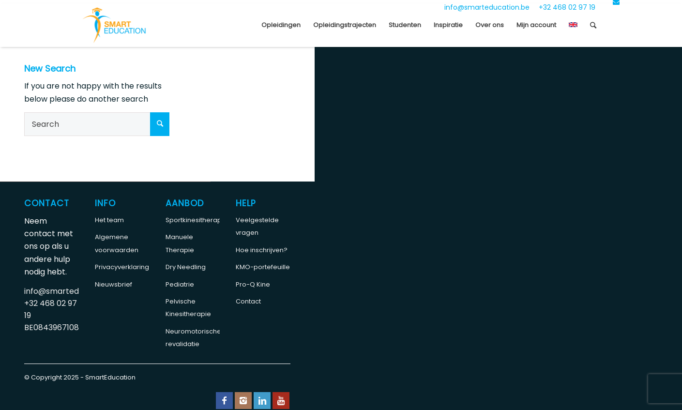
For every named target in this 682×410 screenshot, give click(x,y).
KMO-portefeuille (263, 267)
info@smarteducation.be (487, 7)
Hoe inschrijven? (262, 250)
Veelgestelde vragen (257, 226)
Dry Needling (186, 267)
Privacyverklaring (122, 267)
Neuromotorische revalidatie (193, 338)
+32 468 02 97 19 (567, 7)
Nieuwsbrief (113, 284)
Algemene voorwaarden (116, 243)
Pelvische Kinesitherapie (188, 308)
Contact (248, 301)
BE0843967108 (51, 327)
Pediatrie (180, 284)
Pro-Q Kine (253, 284)
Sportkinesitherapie (193, 220)
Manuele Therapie (180, 243)
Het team (109, 220)
